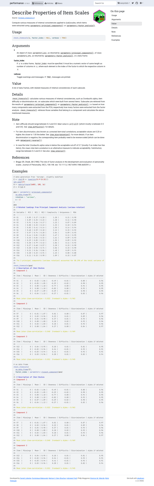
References (116, 36)
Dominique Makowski (40, 478)
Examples (116, 40)
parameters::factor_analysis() (81, 26)
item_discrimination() (60, 135)
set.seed (17, 182)
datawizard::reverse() (30, 140)
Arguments (116, 19)
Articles (49, 3)
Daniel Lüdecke (25, 478)
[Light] (141, 3)
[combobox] (105, 3)
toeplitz (32, 179)
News (58, 3)
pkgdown (140, 478)
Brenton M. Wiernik (97, 478)
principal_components (41, 192)
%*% (21, 187)
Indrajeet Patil (72, 478)
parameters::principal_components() (46, 26)
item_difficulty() (36, 127)
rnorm (27, 184)
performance (17, 3)
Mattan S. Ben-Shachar (57, 478)
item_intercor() (58, 151)
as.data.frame (22, 195)
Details (114, 28)
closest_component (50, 372)
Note (114, 32)
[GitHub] (137, 3)
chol (20, 179)
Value (114, 23)
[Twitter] (133, 3)
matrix (21, 184)
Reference (37, 3)
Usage (114, 15)
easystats (123, 3)
